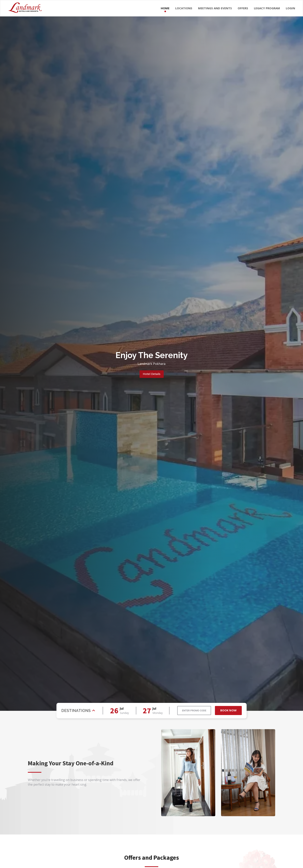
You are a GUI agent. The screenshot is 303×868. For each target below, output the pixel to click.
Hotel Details (151, 374)
